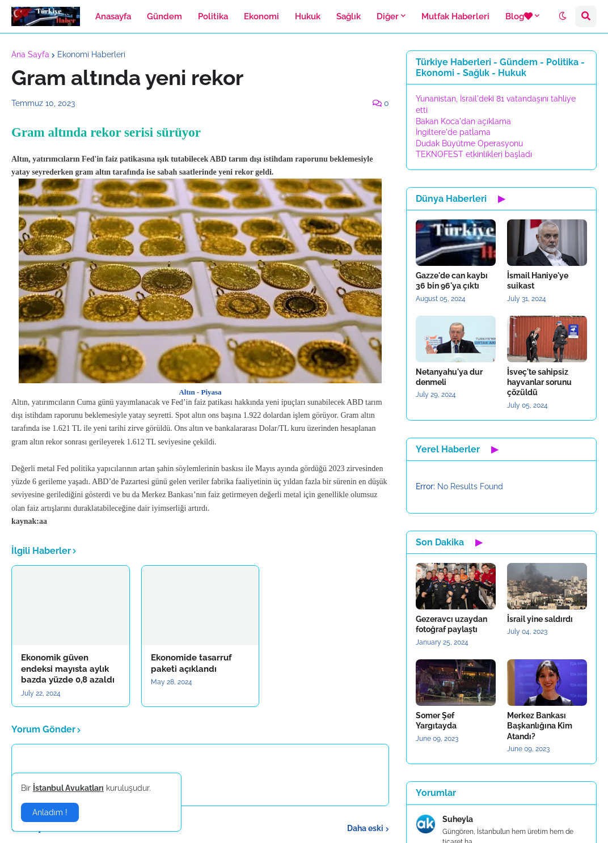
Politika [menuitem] (213, 16)
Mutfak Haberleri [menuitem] (455, 16)
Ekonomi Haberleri (91, 54)
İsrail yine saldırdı (540, 619)
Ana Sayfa (30, 54)
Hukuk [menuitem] (307, 16)
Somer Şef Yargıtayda (436, 720)
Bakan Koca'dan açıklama (463, 121)
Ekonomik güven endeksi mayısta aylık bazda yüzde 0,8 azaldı (68, 669)
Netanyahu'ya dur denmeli (449, 377)
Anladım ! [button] (49, 812)
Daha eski (365, 828)
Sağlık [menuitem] (348, 16)
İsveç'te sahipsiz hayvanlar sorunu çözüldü (539, 382)
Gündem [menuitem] (164, 16)
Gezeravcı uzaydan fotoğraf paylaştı (451, 624)
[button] (562, 16)
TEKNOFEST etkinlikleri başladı (474, 154)
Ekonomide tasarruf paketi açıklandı (191, 663)
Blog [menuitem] (519, 16)
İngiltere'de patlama (453, 132)
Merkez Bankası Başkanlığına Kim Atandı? (539, 725)
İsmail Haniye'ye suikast (537, 280)
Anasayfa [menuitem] (113, 16)
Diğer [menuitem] (388, 16)
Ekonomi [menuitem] (261, 16)
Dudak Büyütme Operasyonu (469, 143)
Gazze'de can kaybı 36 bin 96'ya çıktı (452, 280)
